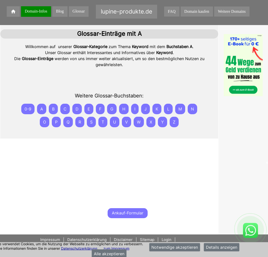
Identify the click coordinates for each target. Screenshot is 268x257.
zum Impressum (116, 248)
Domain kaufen (196, 11)
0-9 (28, 108)
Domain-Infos (36, 11)
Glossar (79, 11)
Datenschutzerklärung (79, 248)
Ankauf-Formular (127, 212)
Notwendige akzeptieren (174, 247)
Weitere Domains (232, 11)
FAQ (172, 11)
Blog (60, 11)
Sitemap (147, 239)
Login (166, 239)
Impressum (50, 239)
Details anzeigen (221, 247)
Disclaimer (123, 239)
